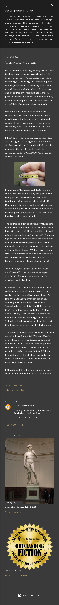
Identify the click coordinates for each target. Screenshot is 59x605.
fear (18, 390)
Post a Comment (14, 425)
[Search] (52, 5)
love (23, 390)
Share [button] (7, 385)
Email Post (17, 385)
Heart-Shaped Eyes (20, 506)
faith (14, 390)
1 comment (18, 512)
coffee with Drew (19, 11)
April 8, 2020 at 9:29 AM (25, 418)
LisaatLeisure (21, 405)
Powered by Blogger (29, 595)
